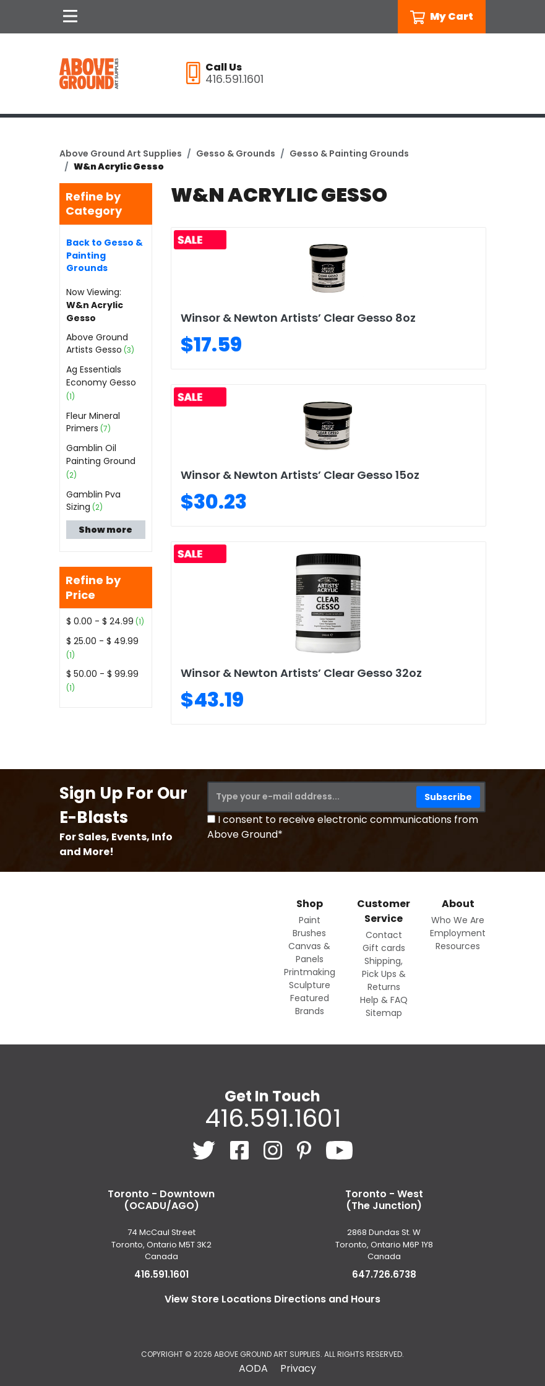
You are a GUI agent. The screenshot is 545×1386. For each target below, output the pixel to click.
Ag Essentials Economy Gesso (101, 376)
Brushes (309, 933)
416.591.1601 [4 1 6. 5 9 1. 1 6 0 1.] (273, 1118)
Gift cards (384, 948)
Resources (458, 946)
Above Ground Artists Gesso (97, 343)
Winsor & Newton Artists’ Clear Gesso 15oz (300, 475)
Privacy (298, 1368)
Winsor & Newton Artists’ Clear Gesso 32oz (301, 673)
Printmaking (309, 972)
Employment (458, 933)
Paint (309, 920)
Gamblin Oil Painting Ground (100, 454)
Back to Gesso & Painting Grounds (104, 255)
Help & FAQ (384, 1000)
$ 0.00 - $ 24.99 (100, 621)
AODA (253, 1368)
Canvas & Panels (309, 952)
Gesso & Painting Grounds (349, 153)
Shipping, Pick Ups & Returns (384, 974)
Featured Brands (309, 1004)
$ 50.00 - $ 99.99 (102, 674)
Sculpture (309, 985)
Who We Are (457, 920)
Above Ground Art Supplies (120, 153)
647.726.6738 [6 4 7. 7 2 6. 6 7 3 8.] (384, 1274)
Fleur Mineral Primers (93, 422)
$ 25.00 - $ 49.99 (102, 641)
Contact (384, 935)
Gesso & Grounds (235, 153)
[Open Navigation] (70, 17)
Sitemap (384, 1013)
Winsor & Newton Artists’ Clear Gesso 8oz (298, 317)
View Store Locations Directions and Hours (272, 1299)
